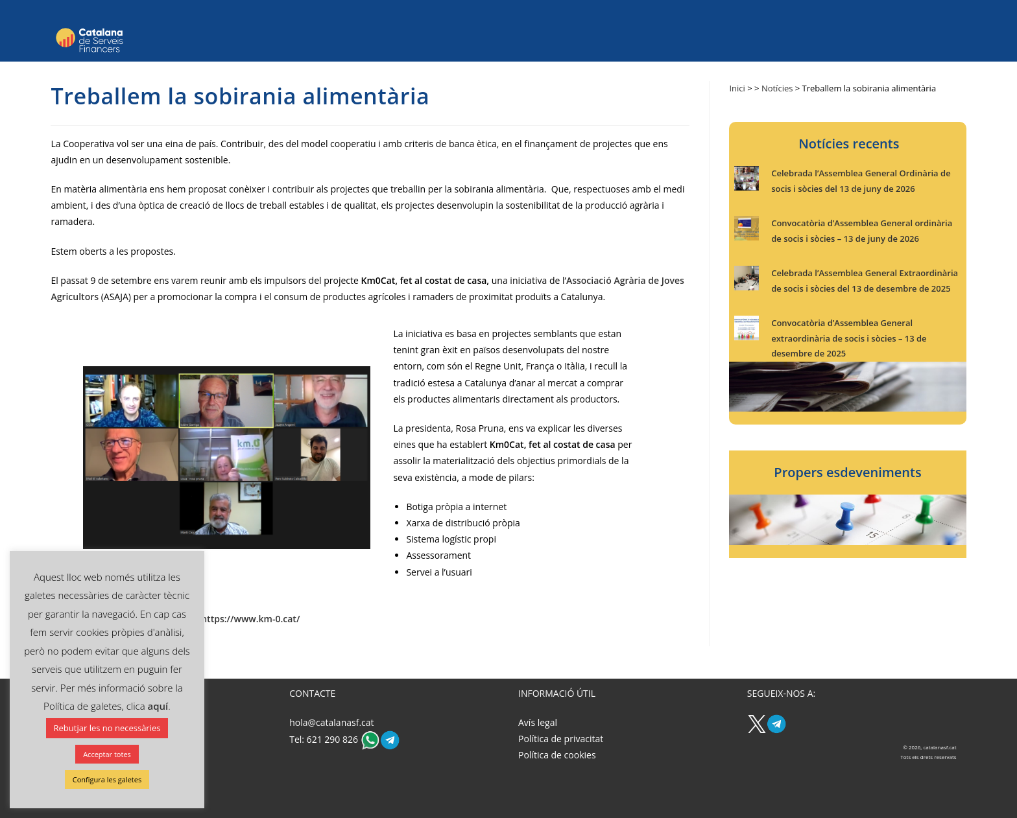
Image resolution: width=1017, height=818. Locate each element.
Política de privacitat (560, 738)
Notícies (777, 88)
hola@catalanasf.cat (331, 722)
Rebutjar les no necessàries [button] (107, 728)
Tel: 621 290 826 (324, 739)
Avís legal (537, 722)
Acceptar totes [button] (107, 754)
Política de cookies (557, 755)
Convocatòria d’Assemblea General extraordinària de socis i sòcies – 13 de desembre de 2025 (848, 338)
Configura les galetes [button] (107, 779)
